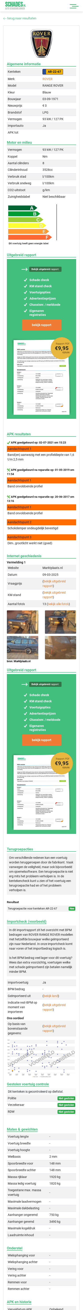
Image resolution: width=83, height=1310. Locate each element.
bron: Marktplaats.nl (19, 661)
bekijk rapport (41, 325)
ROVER (47, 79)
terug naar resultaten (19, 18)
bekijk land (51, 996)
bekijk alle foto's (58, 604)
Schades (15, 5)
